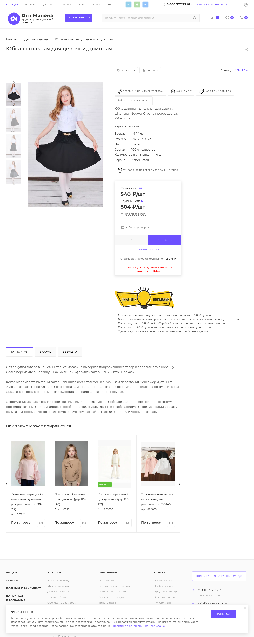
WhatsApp (137, 4)
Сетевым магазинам (112, 591)
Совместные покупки (113, 597)
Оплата (45, 352)
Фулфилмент (162, 602)
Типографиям (108, 602)
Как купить (19, 352)
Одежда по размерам (61, 602)
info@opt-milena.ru (212, 603)
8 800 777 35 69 (210, 590)
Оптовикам (106, 580)
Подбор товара (164, 585)
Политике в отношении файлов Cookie (139, 625)
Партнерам (108, 572)
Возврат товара (164, 597)
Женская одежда (58, 580)
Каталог (54, 572)
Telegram (128, 4)
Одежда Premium (59, 597)
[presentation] (13, 81)
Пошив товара (163, 580)
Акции (11, 572)
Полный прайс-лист (23, 588)
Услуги (12, 580)
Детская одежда (58, 591)
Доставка (70, 352)
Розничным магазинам (114, 585)
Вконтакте (145, 4)
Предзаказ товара (166, 591)
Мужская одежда (58, 585)
